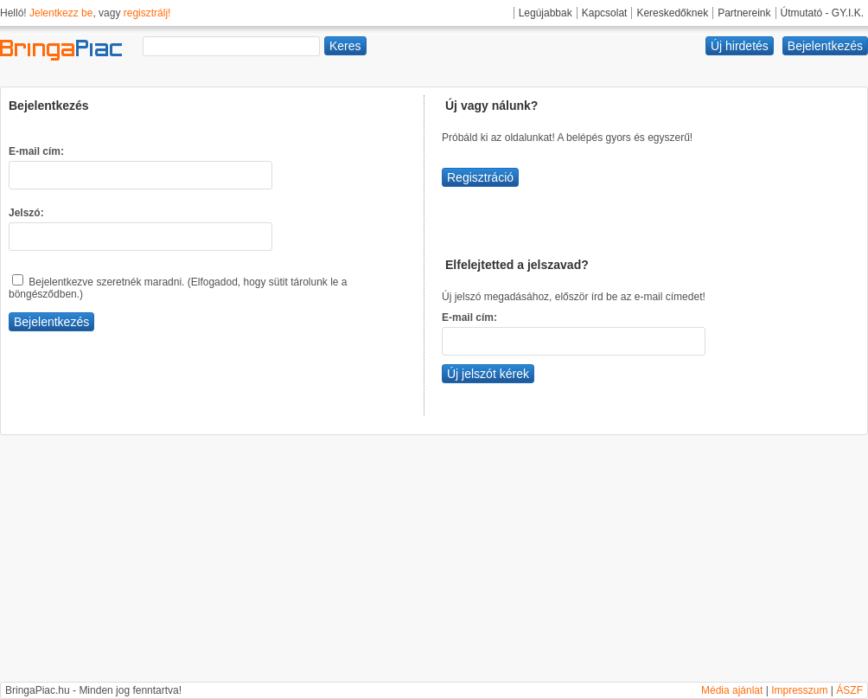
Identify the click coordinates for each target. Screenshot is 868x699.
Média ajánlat (732, 690)
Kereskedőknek (672, 13)
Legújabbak (545, 13)
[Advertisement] (434, 560)
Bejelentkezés (825, 46)
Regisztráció (480, 177)
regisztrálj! (147, 13)
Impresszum (799, 690)
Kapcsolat (605, 13)
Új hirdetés (740, 46)
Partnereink (744, 13)
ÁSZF (849, 690)
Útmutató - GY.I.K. (822, 13)
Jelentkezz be (61, 13)
